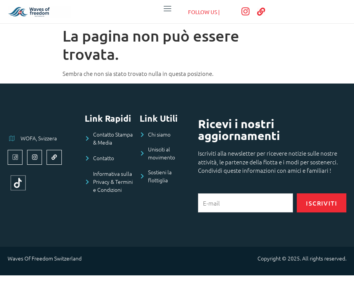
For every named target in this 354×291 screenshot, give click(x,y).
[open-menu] (166, 8)
